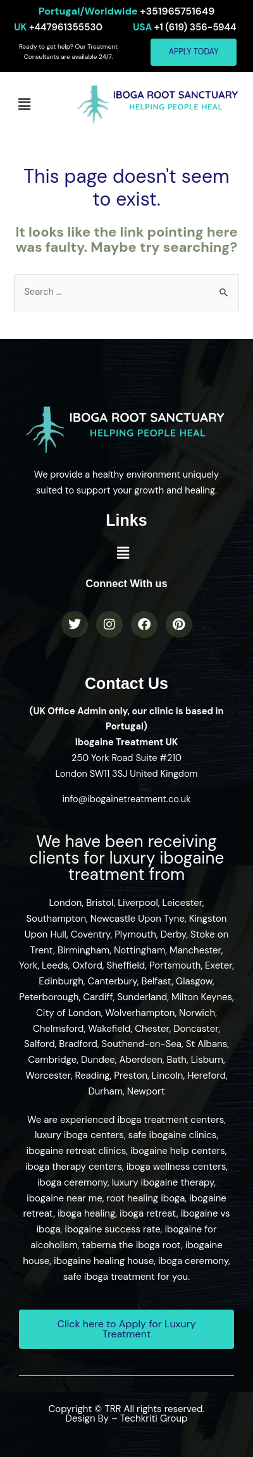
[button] (24, 104)
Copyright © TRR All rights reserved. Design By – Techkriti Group (127, 1414)
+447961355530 (58, 27)
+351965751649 (127, 11)
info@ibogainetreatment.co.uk (126, 799)
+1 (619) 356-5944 (184, 27)
